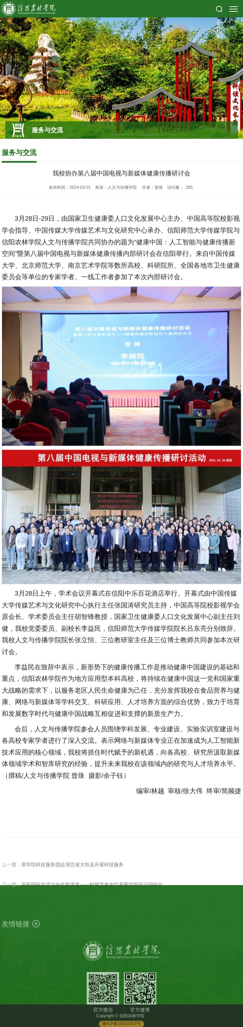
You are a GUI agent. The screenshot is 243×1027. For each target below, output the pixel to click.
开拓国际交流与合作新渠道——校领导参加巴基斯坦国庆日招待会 (92, 894)
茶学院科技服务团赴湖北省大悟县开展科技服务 (72, 874)
